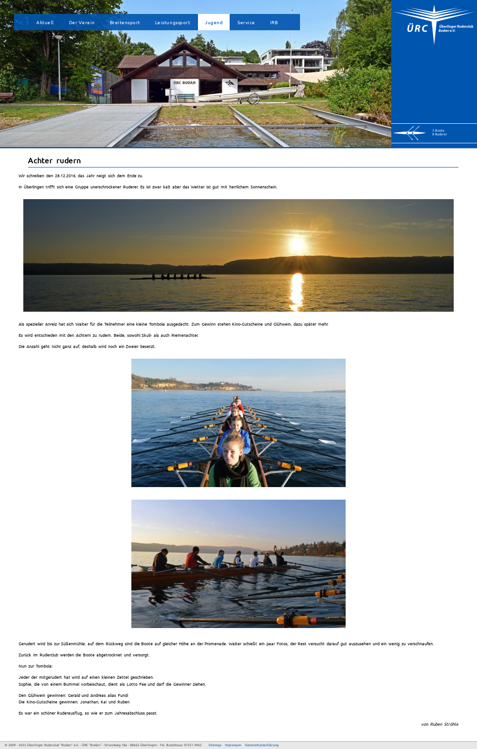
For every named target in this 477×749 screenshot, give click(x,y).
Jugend (214, 22)
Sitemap (215, 745)
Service (246, 22)
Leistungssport (172, 22)
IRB (274, 22)
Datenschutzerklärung (262, 745)
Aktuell (45, 22)
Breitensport (125, 22)
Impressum (233, 745)
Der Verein (82, 22)
